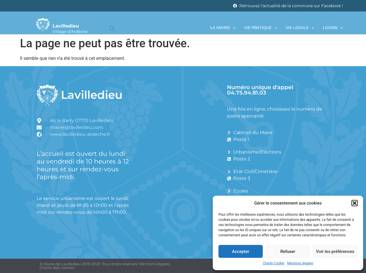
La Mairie (223, 28)
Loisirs (333, 28)
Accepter (240, 251)
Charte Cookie (273, 263)
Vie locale (300, 28)
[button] (354, 203)
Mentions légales (300, 263)
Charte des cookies (56, 267)
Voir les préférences (335, 251)
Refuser (287, 251)
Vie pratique (260, 28)
